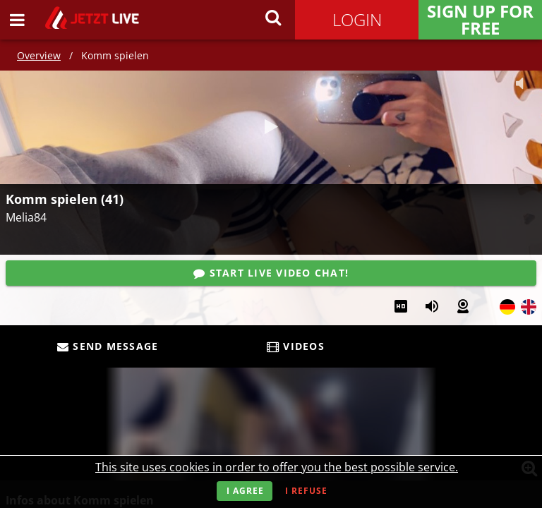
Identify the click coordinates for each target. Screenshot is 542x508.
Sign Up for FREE (480, 20)
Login (357, 19)
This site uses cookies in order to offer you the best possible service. (276, 467)
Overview (39, 55)
